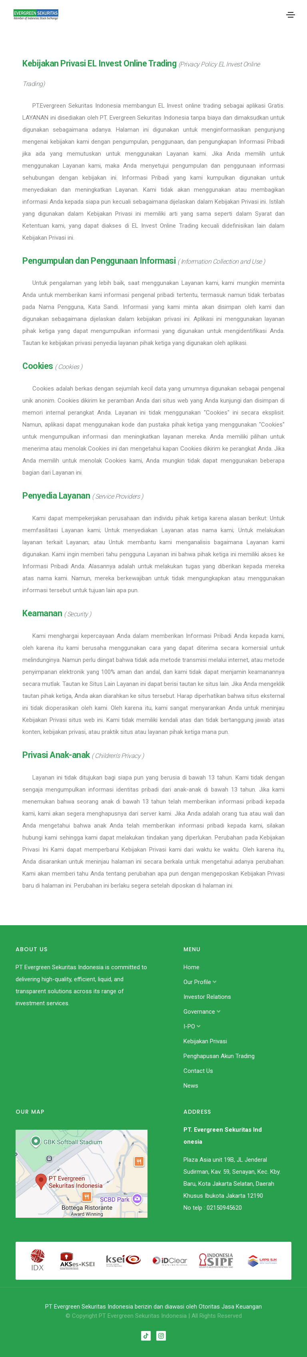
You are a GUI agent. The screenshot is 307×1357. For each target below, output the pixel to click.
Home (191, 967)
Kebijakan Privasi (205, 1041)
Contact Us (198, 1070)
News (190, 1085)
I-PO (191, 1026)
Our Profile (199, 982)
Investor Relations (207, 996)
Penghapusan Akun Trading (219, 1056)
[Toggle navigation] (290, 15)
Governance (201, 1011)
